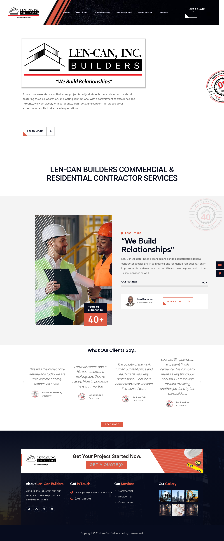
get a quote (197, 9)
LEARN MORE (174, 301)
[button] (23, 382)
